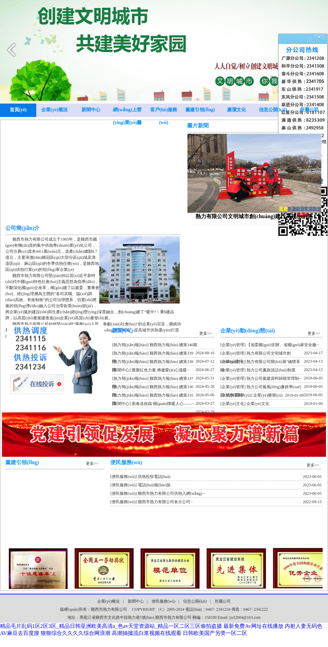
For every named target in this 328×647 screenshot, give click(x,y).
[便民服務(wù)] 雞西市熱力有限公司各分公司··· (216, 502)
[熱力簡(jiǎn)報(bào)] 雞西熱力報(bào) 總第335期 (163, 396)
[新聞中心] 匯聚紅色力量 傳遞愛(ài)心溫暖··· (163, 371)
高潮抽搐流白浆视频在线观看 (146, 633)
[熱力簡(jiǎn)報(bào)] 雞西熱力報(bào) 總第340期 (163, 345)
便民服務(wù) (163, 601)
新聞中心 (90, 109)
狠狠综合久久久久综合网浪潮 (75, 633)
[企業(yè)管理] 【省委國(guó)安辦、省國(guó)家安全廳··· (271, 345)
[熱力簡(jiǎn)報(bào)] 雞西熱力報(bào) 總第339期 (163, 354)
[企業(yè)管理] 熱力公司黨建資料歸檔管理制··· (271, 379)
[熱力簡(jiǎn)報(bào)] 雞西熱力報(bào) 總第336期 (163, 388)
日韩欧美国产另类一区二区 (215, 633)
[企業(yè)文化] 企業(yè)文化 (271, 404)
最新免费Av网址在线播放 (253, 626)
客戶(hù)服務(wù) (163, 112)
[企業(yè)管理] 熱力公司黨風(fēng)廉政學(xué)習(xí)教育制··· (271, 388)
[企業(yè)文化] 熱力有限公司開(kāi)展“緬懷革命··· (271, 362)
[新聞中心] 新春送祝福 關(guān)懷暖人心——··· (163, 404)
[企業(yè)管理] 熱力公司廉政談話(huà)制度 (271, 371)
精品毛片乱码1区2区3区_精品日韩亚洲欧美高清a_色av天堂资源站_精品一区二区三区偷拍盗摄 (111, 626)
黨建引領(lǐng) (200, 109)
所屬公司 (309, 109)
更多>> (205, 333)
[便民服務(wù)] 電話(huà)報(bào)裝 (216, 485)
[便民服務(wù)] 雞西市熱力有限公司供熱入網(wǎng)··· (216, 493)
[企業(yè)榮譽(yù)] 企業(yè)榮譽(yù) (262, 395)
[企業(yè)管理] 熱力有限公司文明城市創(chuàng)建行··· (271, 354)
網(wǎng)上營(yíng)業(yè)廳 (127, 112)
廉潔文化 (236, 109)
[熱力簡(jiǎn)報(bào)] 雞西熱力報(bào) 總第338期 (163, 362)
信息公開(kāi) (273, 109)
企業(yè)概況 (54, 109)
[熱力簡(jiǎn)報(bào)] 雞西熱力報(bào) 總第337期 (163, 379)
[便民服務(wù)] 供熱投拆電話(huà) (216, 477)
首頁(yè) (18, 109)
